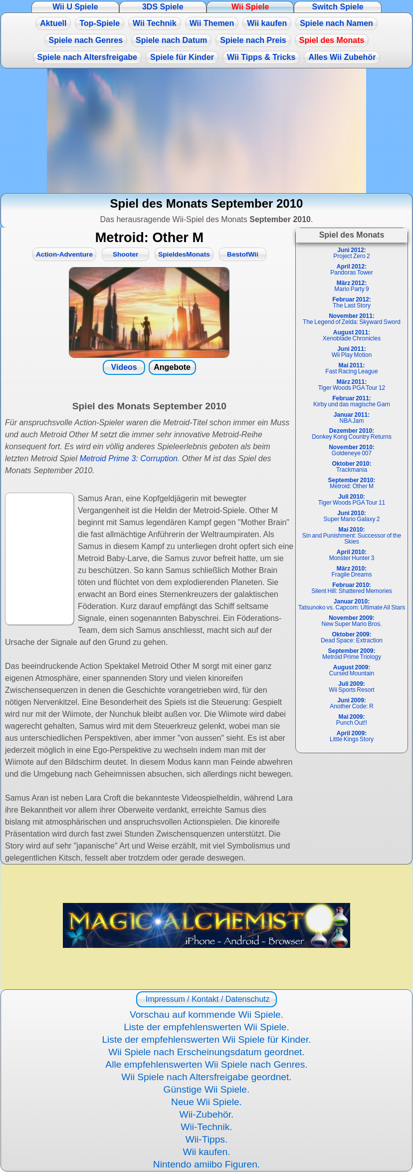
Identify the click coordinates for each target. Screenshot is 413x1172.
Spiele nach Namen (336, 23)
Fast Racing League (351, 368)
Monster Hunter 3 (352, 555)
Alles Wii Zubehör (342, 57)
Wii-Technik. (206, 1127)
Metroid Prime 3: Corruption (128, 458)
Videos (124, 367)
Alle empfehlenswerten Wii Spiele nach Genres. (206, 1064)
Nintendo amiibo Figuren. (206, 1164)
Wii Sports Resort (351, 687)
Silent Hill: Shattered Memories (351, 588)
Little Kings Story (352, 736)
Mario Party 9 (351, 286)
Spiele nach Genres (86, 40)
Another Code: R (351, 703)
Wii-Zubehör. (207, 1114)
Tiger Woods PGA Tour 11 (352, 500)
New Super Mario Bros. (351, 621)
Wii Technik (155, 23)
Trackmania (351, 467)
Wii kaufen (267, 23)
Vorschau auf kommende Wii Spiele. (206, 1014)
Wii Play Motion (352, 352)
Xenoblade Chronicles (352, 335)
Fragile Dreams (351, 572)
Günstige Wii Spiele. (207, 1089)
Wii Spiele (250, 6)
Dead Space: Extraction (352, 637)
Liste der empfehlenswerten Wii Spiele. (206, 1027)
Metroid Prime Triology (351, 654)
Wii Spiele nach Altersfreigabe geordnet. (206, 1077)
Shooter (125, 254)
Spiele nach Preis (253, 40)
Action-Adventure (64, 254)
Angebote (172, 367)
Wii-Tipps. (207, 1139)
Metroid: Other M (351, 483)
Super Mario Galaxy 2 (351, 516)
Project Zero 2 (351, 253)
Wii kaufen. (206, 1152)
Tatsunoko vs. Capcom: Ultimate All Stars (351, 604)
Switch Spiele (338, 6)
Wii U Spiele (75, 6)
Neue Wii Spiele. (206, 1102)
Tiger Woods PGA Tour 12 (352, 385)
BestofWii (242, 254)
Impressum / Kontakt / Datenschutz (206, 999)
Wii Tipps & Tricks (261, 57)
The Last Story (351, 302)
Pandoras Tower (351, 270)
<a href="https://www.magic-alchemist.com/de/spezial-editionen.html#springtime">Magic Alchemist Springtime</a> (206, 130)
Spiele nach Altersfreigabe (87, 57)
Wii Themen (212, 23)
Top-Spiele (99, 23)
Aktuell (53, 23)
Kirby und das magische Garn (351, 401)
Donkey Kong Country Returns (352, 434)
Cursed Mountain (351, 670)
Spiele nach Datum (171, 40)
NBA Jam (352, 418)
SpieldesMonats (184, 254)
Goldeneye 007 (352, 450)
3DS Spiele (163, 6)
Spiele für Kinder (182, 57)
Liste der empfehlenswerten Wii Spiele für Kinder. (206, 1039)
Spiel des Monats (332, 40)
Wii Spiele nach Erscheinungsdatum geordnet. (206, 1052)
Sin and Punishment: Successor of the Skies (351, 536)
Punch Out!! (351, 720)
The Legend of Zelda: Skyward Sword (352, 319)
